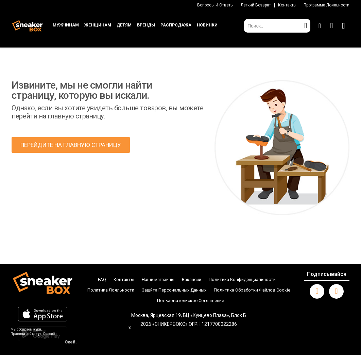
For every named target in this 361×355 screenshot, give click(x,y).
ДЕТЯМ (124, 25)
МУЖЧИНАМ (66, 25)
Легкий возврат (256, 5)
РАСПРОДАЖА (175, 25)
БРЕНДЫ (146, 25)
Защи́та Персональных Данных (174, 290)
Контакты (287, 5)
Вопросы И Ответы (215, 5)
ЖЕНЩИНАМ (97, 25)
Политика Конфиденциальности (242, 279)
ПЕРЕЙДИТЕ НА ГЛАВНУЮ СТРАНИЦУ (70, 145)
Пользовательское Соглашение (190, 300)
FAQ (102, 279)
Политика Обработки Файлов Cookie (252, 290)
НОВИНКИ (207, 25)
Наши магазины (158, 279)
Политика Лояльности (110, 290)
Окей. (71, 341)
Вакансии (191, 279)
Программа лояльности (326, 5)
